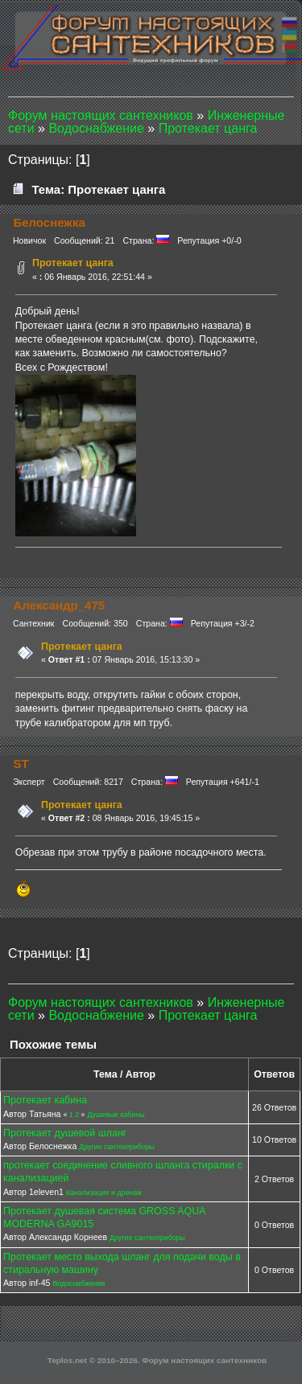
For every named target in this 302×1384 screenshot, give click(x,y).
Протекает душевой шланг (64, 1133)
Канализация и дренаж (104, 1193)
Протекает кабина (45, 1100)
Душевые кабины (115, 1115)
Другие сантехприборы (117, 1147)
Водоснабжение (78, 1283)
